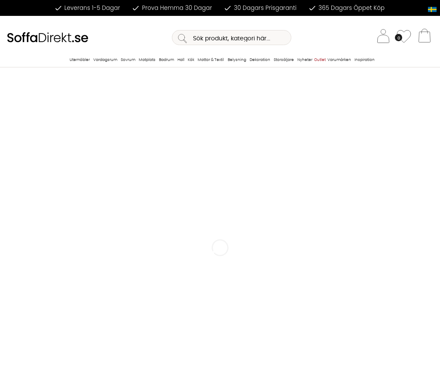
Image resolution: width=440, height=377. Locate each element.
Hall (180, 60)
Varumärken (339, 60)
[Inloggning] (383, 37)
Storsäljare (284, 60)
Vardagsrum (105, 60)
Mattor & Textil (211, 60)
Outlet (320, 60)
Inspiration (364, 60)
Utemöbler (80, 60)
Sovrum (128, 60)
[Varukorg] (424, 37)
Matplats (147, 60)
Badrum (166, 60)
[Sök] (231, 37)
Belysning (237, 60)
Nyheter (304, 60)
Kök (191, 60)
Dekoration (260, 60)
